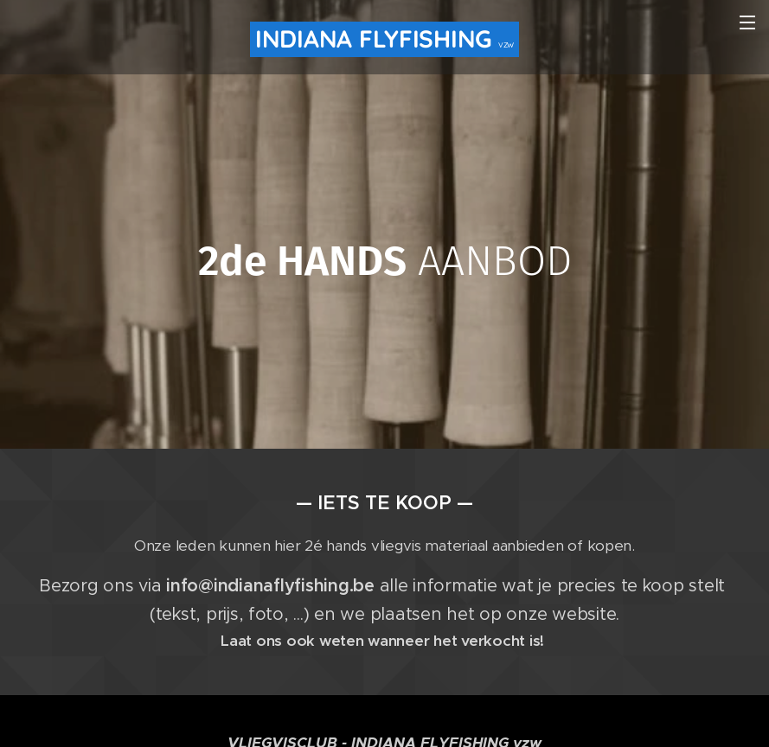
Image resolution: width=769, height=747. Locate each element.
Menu (747, 22)
